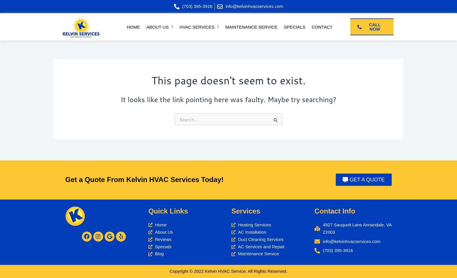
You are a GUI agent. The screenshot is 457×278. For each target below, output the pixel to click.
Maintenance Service (251, 27)
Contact (322, 27)
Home (132, 27)
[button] (159, 27)
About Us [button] (159, 27)
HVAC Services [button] (199, 27)
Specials (295, 27)
